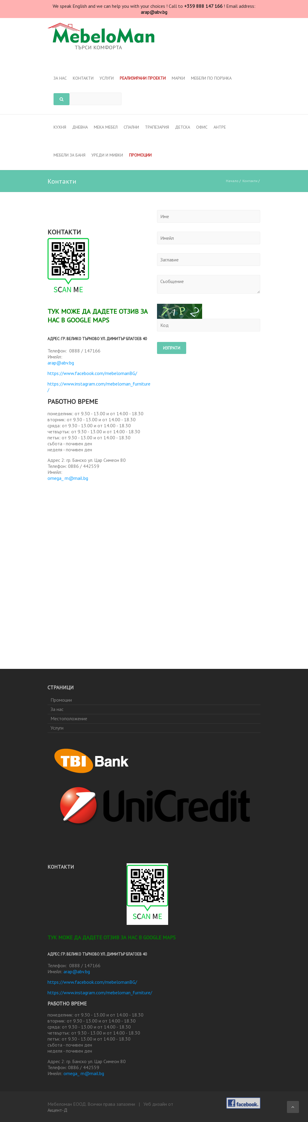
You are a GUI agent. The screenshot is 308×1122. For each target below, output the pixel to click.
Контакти (83, 78)
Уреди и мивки (107, 155)
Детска (182, 127)
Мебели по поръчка (211, 78)
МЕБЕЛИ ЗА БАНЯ (69, 155)
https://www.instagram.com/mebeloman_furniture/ (99, 387)
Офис (202, 127)
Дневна (80, 127)
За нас (60, 78)
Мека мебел (106, 127)
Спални (131, 127)
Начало (232, 180)
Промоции (140, 155)
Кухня (60, 127)
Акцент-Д (57, 1110)
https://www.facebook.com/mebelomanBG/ (92, 373)
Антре (220, 127)
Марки (178, 78)
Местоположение (69, 718)
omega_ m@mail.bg (68, 478)
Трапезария (157, 127)
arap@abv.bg (61, 363)
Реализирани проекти (143, 78)
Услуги (107, 78)
